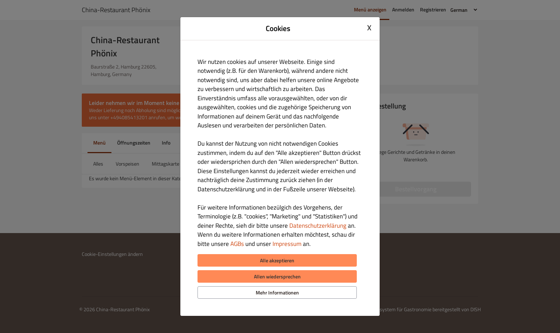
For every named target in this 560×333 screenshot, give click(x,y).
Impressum (286, 243)
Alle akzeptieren (277, 260)
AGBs (237, 243)
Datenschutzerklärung (317, 225)
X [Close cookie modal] (369, 27)
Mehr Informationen (277, 292)
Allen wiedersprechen (277, 276)
